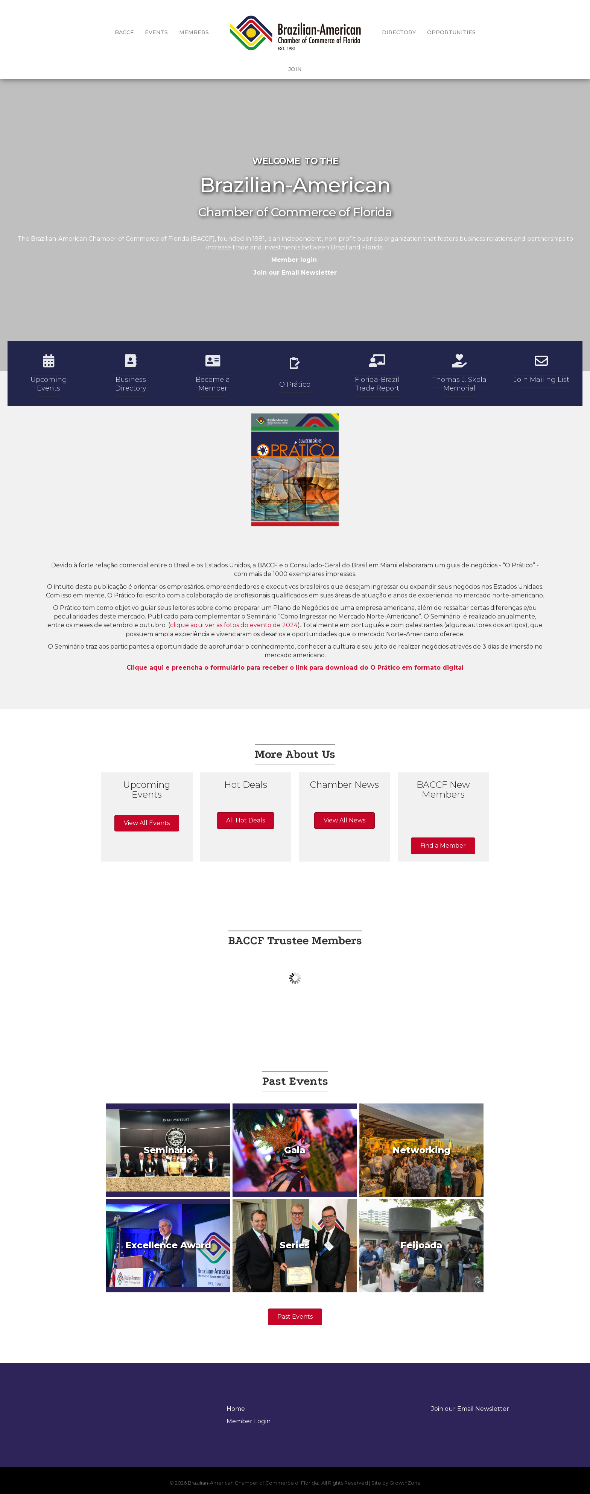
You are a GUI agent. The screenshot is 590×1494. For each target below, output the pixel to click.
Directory (386, 32)
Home (236, 1408)
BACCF (111, 32)
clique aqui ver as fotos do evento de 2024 (234, 684)
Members (181, 32)
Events (143, 32)
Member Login (249, 1421)
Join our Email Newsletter (295, 272)
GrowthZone (405, 1483)
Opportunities (439, 32)
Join (481, 32)
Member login (294, 259)
